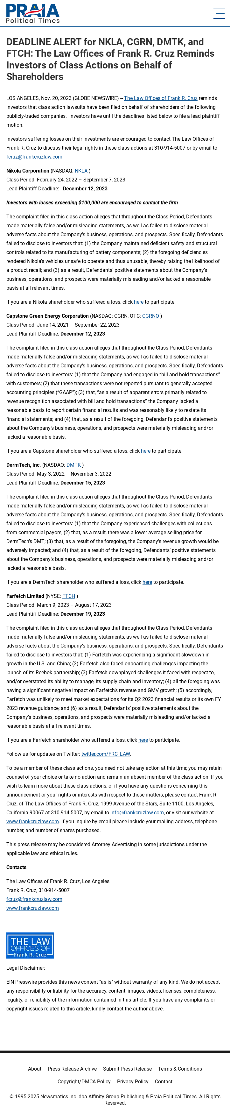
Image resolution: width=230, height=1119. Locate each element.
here (138, 302)
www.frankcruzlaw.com (32, 821)
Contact (163, 1082)
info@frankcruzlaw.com (137, 813)
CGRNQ (150, 316)
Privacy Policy (133, 1082)
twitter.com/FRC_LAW (105, 754)
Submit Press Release (127, 1069)
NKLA (81, 171)
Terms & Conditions (180, 1069)
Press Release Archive (72, 1069)
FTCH (68, 596)
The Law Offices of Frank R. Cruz (161, 98)
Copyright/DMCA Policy (84, 1082)
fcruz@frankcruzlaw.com (34, 157)
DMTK (73, 465)
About (34, 1069)
